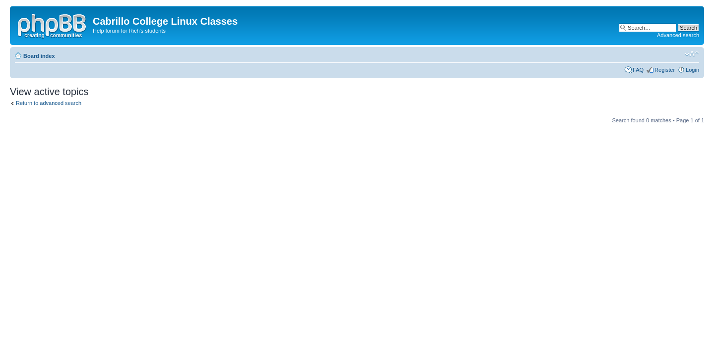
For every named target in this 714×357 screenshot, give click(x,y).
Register (664, 70)
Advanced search (678, 35)
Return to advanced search (48, 103)
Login (692, 70)
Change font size (692, 54)
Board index (39, 56)
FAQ (638, 70)
